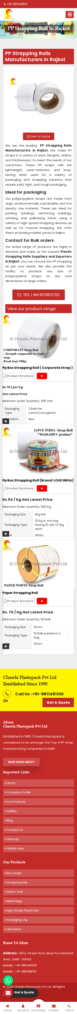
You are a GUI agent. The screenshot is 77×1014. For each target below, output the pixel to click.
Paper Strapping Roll (20, 593)
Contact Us (14, 830)
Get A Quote (38, 136)
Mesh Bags (13, 901)
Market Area (14, 848)
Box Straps (13, 873)
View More (13, 929)
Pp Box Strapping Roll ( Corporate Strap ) (37, 368)
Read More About (21, 762)
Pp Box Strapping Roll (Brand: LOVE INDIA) (38, 480)
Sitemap (12, 839)
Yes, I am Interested (38, 294)
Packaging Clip (16, 920)
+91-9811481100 (15, 4)
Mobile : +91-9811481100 (20, 965)
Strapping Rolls (16, 882)
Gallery (11, 811)
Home (10, 783)
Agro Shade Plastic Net (22, 910)
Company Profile (18, 792)
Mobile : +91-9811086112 (19, 971)
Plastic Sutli (14, 892)
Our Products (15, 802)
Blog (9, 820)
